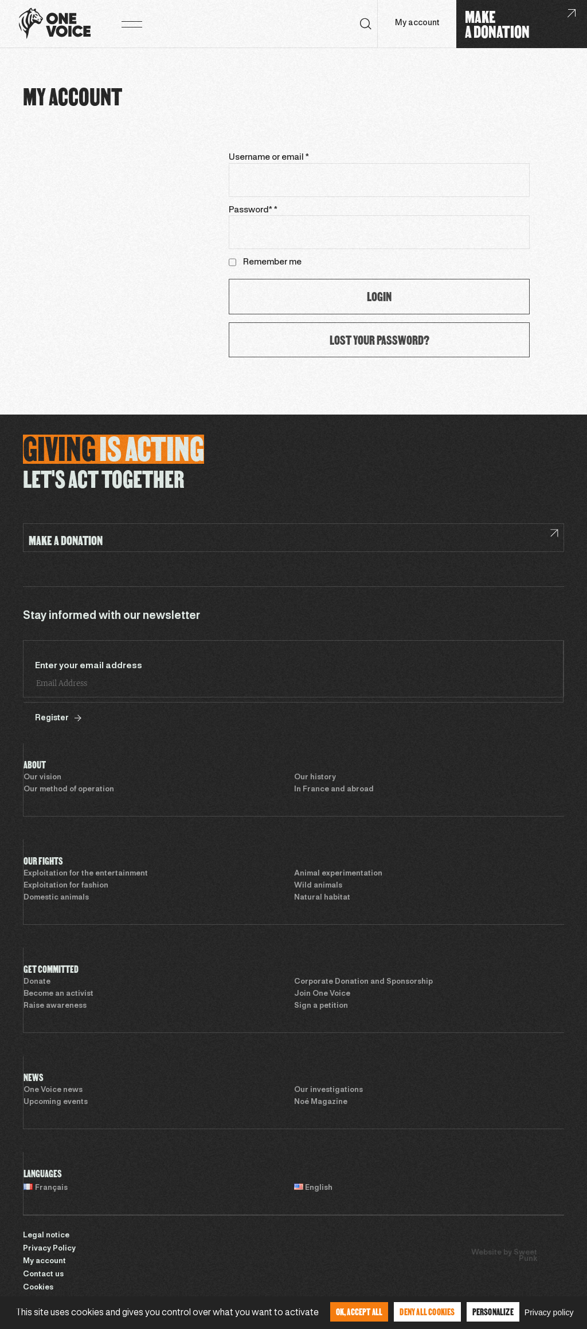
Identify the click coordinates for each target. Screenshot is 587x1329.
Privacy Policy (49, 1248)
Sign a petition (321, 1006)
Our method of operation (69, 789)
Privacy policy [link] (549, 1312)
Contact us (43, 1274)
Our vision (42, 777)
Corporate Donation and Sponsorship (363, 982)
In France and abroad (334, 789)
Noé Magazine (320, 1102)
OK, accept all (359, 1311)
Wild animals (318, 885)
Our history (315, 777)
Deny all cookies (427, 1311)
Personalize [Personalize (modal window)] (493, 1311)
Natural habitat (322, 897)
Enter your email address (88, 666)
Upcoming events (56, 1102)
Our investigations (328, 1090)
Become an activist (58, 994)
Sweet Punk (525, 1256)
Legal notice (46, 1235)
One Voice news (53, 1090)
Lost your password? (379, 339)
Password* (253, 210)
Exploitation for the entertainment (86, 873)
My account (417, 23)
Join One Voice (322, 994)
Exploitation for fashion (66, 885)
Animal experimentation (338, 873)
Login (379, 296)
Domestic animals (56, 897)
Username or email (269, 157)
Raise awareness (55, 1006)
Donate (37, 982)
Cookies (38, 1287)
